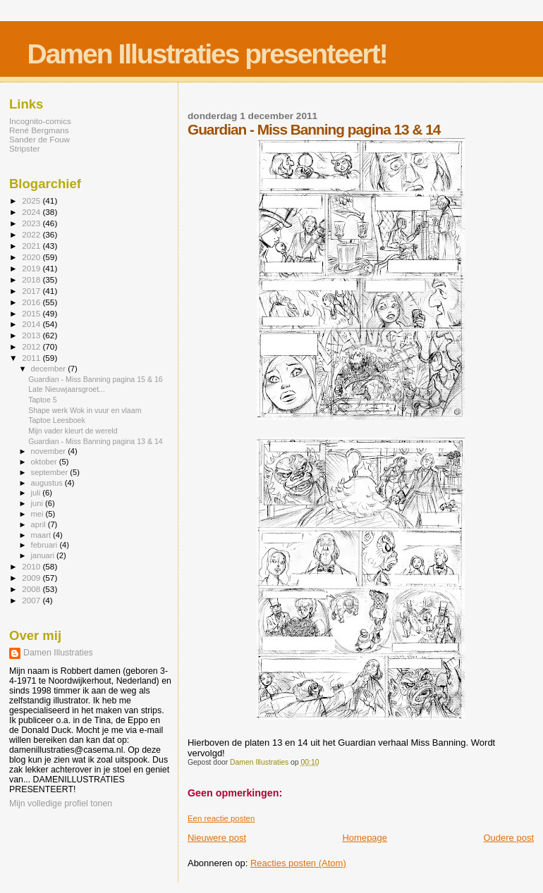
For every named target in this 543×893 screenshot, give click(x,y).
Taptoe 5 (42, 399)
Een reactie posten (221, 818)
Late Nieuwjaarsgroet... (66, 389)
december (49, 368)
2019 (32, 268)
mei (38, 514)
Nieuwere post (217, 837)
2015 (32, 313)
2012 (32, 346)
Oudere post (508, 837)
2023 (32, 223)
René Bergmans (39, 130)
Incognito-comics (40, 120)
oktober (45, 461)
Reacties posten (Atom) (298, 863)
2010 (32, 566)
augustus (48, 483)
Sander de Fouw (39, 139)
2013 (32, 335)
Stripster (24, 148)
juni (38, 503)
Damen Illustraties (58, 653)
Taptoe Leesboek (56, 420)
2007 (32, 600)
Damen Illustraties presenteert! (207, 54)
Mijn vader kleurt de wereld (72, 430)
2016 (32, 302)
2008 (32, 588)
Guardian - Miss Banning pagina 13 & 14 (95, 441)
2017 (32, 290)
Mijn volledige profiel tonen (60, 803)
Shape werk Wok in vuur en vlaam (84, 410)
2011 (32, 357)
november (49, 451)
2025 (32, 200)
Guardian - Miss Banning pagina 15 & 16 (95, 379)
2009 (32, 577)
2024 (32, 211)
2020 (32, 256)
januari (44, 555)
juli (37, 492)
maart (42, 535)
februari (45, 545)
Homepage (364, 837)
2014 (32, 323)
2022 (32, 234)
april (39, 524)
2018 (32, 279)
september (51, 472)
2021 (32, 245)
